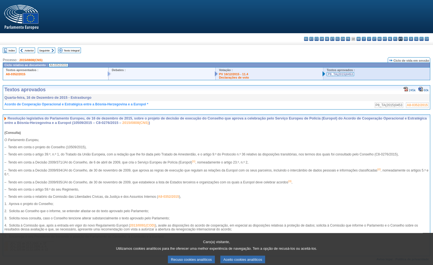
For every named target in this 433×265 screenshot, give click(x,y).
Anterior (29, 50)
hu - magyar (379, 39)
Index (12, 50)
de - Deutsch (327, 39)
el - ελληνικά (338, 39)
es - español (311, 39)
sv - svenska (427, 39)
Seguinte (44, 50)
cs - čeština (317, 39)
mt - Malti (385, 39)
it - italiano (364, 39)
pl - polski (395, 39)
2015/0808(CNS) (31, 60)
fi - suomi (421, 39)
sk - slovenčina (411, 39)
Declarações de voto (234, 77)
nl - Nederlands (390, 39)
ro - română (406, 39)
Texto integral (72, 50)
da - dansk (322, 39)
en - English (343, 39)
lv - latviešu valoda (369, 39)
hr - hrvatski (359, 39)
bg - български (306, 39)
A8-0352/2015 (15, 74)
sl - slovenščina (416, 39)
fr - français (348, 39)
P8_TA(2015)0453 (340, 74)
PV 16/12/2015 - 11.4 (233, 74)
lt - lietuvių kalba (374, 39)
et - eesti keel (332, 39)
